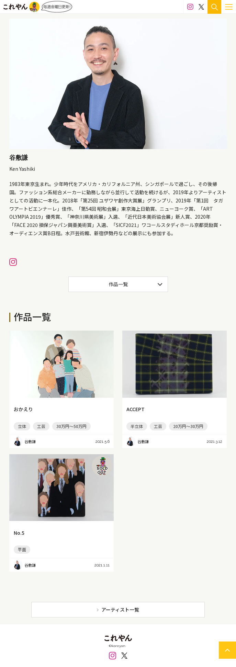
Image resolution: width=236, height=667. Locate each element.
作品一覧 (118, 284)
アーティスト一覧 (120, 609)
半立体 (137, 426)
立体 (22, 426)
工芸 (41, 426)
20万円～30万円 (188, 426)
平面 (22, 549)
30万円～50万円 (71, 426)
